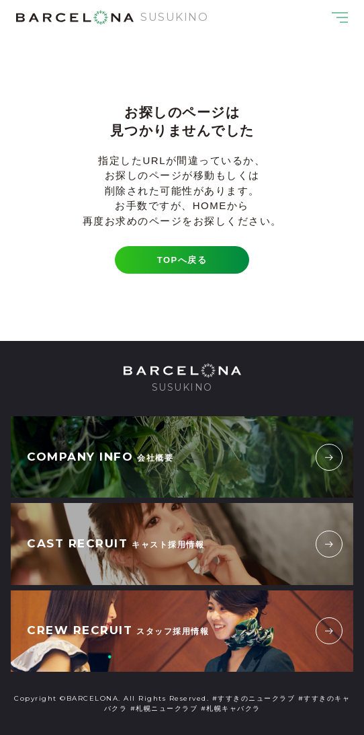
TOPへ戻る (182, 260)
